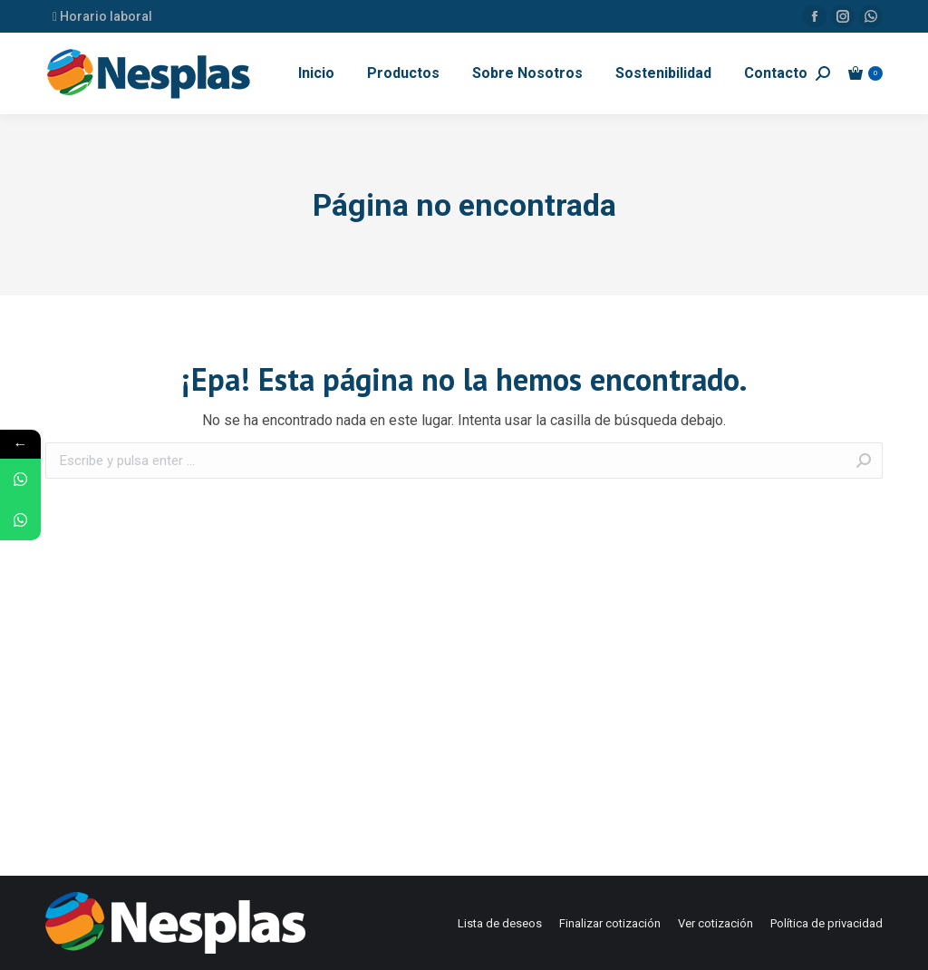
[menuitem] (316, 73)
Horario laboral (102, 16)
